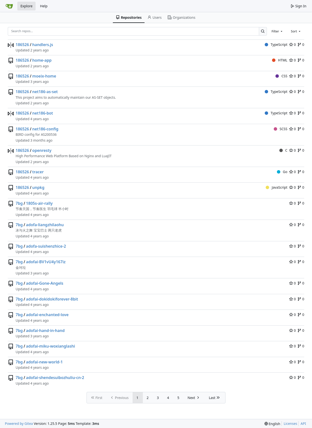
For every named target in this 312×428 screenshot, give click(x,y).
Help (44, 6)
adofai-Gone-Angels (44, 283)
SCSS (280, 128)
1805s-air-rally (39, 203)
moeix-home (44, 76)
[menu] (272, 423)
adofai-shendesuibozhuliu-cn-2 (55, 377)
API (303, 423)
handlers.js (42, 44)
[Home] (9, 6)
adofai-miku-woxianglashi (50, 346)
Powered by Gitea (19, 423)
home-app (41, 60)
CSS (281, 76)
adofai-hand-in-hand (45, 330)
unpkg (38, 187)
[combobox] (277, 31)
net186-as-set (45, 91)
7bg (19, 203)
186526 (22, 44)
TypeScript (276, 44)
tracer (38, 171)
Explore (26, 6)
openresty (41, 150)
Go (282, 171)
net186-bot (42, 113)
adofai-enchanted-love (47, 314)
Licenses (290, 423)
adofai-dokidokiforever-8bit (52, 299)
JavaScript (276, 187)
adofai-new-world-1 (44, 362)
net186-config (45, 128)
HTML (279, 60)
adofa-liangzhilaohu (45, 224)
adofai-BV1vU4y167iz (46, 261)
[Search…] (263, 31)
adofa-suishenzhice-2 (46, 246)
